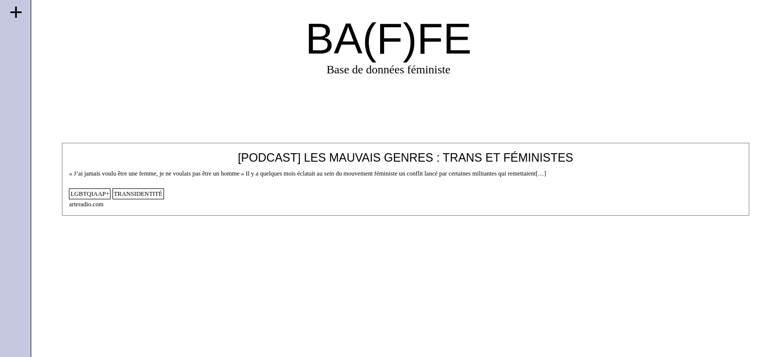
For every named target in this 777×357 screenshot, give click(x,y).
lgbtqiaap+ (89, 193)
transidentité (138, 193)
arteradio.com (86, 204)
